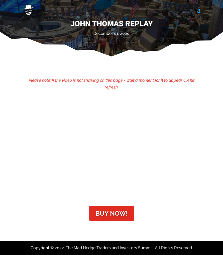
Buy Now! (111, 213)
